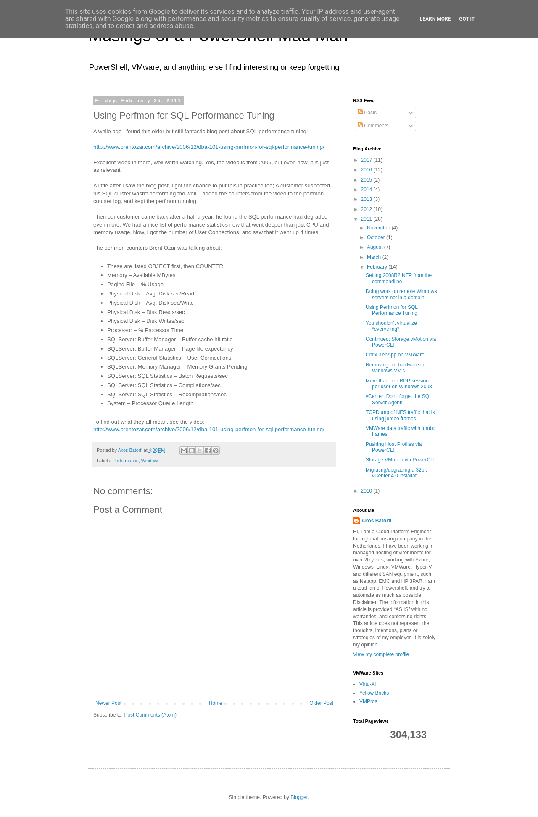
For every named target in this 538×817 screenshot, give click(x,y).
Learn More (435, 19)
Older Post (321, 703)
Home (215, 703)
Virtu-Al (367, 684)
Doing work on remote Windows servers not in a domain (401, 294)
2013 (367, 199)
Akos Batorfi (376, 521)
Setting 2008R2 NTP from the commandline (399, 278)
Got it (467, 19)
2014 (367, 189)
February (377, 267)
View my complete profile (381, 654)
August (375, 247)
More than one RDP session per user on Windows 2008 (399, 384)
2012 (367, 209)
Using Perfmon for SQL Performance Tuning (392, 310)
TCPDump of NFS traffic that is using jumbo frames (400, 415)
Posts (367, 113)
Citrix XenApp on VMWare (395, 355)
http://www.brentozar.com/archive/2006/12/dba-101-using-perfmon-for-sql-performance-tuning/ (208, 147)
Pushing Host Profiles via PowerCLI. (394, 447)
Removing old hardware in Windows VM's (395, 368)
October (376, 237)
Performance (126, 460)
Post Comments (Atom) (150, 715)
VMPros (368, 701)
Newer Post (108, 703)
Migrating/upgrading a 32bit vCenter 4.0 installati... (396, 473)
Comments (373, 126)
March (374, 257)
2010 (367, 491)
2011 (367, 219)
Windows (150, 460)
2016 (367, 170)
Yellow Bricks (374, 693)
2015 (367, 180)
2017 (367, 160)
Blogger (299, 797)
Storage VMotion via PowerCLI (400, 460)
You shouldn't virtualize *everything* (391, 326)
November (379, 228)
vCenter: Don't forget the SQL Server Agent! (399, 399)
